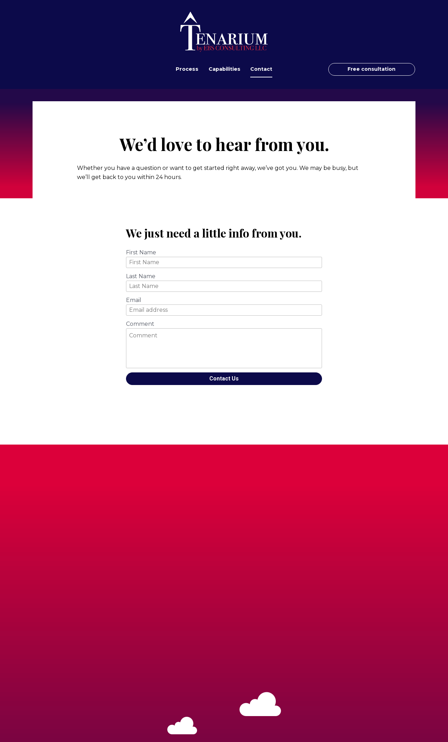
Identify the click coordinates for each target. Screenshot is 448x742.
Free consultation (372, 69)
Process (187, 69)
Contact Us (224, 378)
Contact (261, 69)
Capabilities (224, 69)
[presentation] (224, 403)
